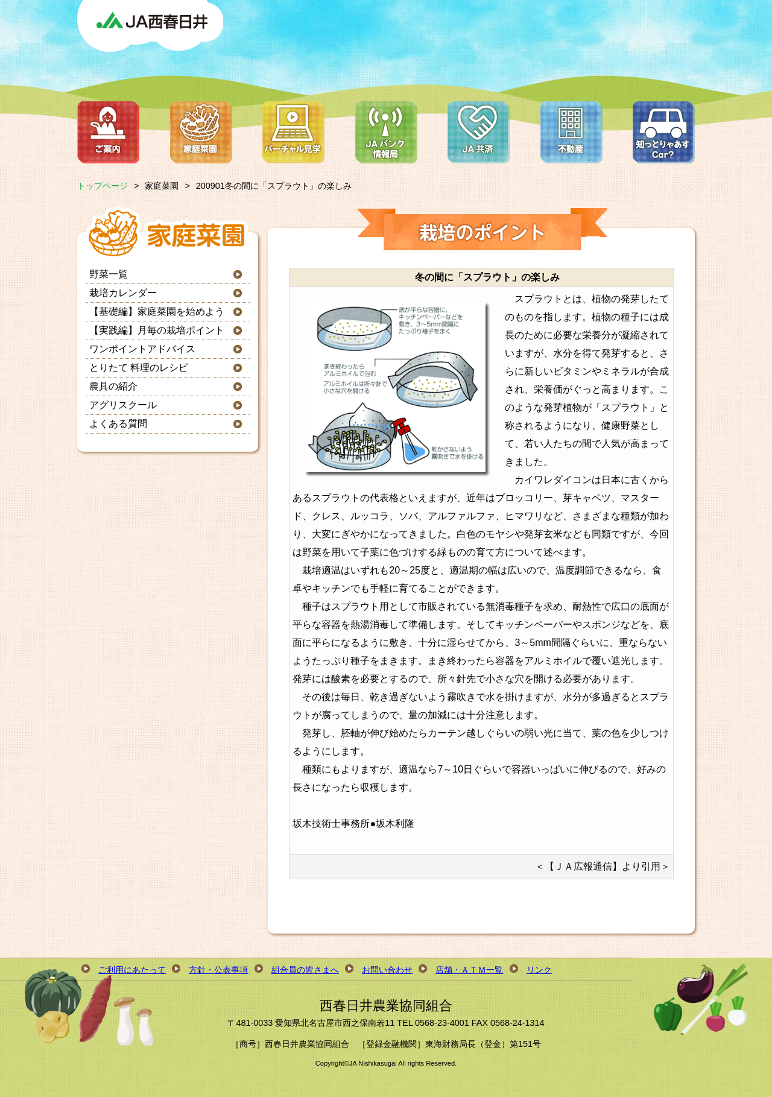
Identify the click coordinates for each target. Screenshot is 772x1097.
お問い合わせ (387, 970)
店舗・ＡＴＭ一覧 (469, 970)
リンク (539, 970)
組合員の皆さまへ (305, 970)
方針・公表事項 (218, 970)
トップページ (102, 186)
